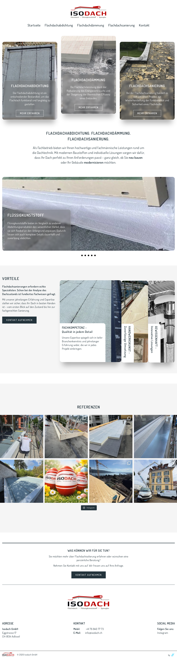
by (171, 654)
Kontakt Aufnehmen (19, 319)
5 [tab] (95, 255)
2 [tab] (85, 255)
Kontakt (144, 25)
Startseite (34, 25)
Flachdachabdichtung (59, 25)
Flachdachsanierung (121, 25)
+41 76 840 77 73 (95, 628)
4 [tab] (91, 255)
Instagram (162, 631)
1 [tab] (82, 255)
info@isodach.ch (93, 631)
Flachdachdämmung (90, 25)
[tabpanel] (88, 214)
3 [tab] (88, 255)
